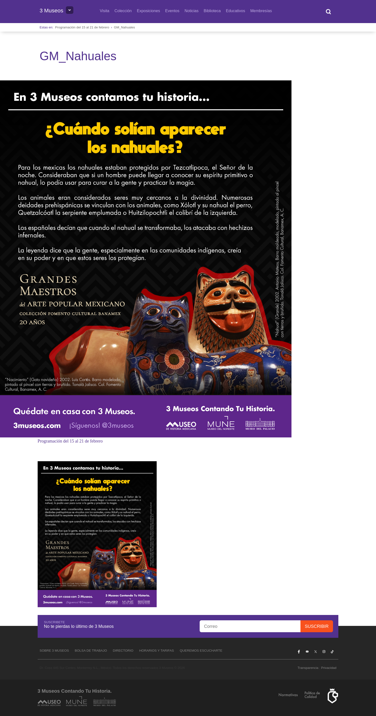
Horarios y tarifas (156, 650)
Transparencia (308, 668)
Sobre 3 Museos (54, 650)
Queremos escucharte (201, 650)
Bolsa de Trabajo (91, 650)
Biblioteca (212, 11)
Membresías (261, 11)
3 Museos (51, 11)
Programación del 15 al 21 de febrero (82, 27)
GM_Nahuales (124, 27)
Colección (123, 11)
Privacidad (328, 668)
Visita (104, 11)
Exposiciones (148, 11)
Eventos (172, 11)
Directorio (123, 650)
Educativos (235, 11)
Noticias (192, 11)
